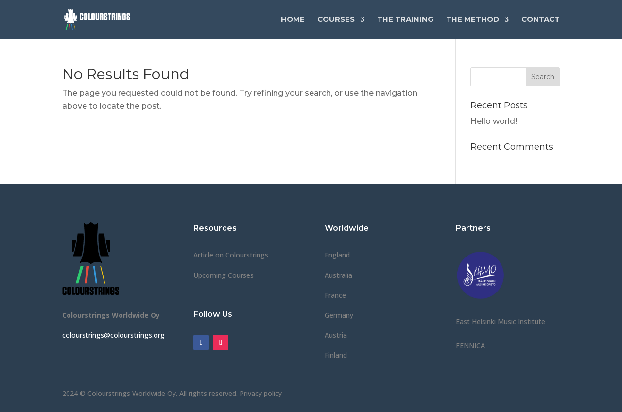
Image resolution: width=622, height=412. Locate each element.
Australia (338, 275)
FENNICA (470, 345)
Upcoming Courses (223, 275)
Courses (336, 20)
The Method (472, 20)
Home (293, 20)
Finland (336, 355)
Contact (540, 20)
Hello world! (493, 121)
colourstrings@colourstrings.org (113, 335)
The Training (405, 20)
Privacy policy (261, 393)
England (337, 254)
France (335, 295)
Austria (336, 335)
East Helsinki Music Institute (500, 321)
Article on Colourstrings (230, 254)
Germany (339, 315)
